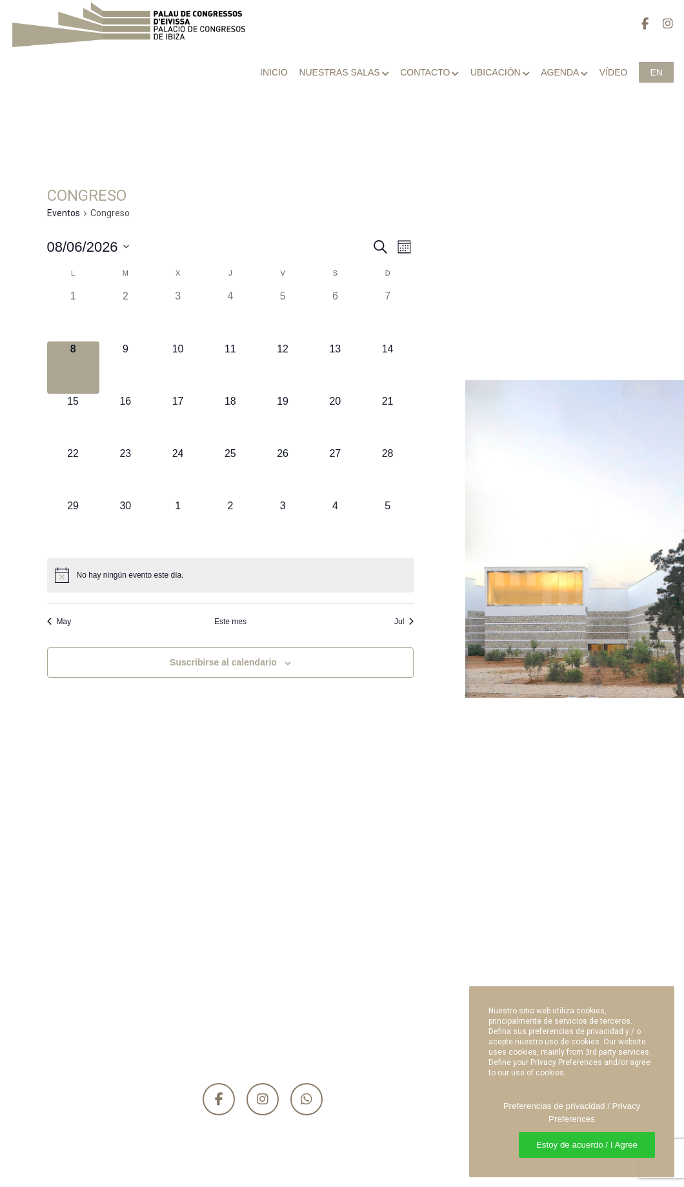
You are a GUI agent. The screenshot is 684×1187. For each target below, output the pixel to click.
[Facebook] (638, 24)
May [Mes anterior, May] (59, 621)
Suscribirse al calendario (223, 662)
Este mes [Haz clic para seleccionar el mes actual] (230, 621)
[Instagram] (662, 24)
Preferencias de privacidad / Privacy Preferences (572, 1112)
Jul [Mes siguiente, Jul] (404, 621)
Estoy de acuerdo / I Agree (587, 1145)
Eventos (63, 213)
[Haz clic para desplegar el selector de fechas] (88, 247)
